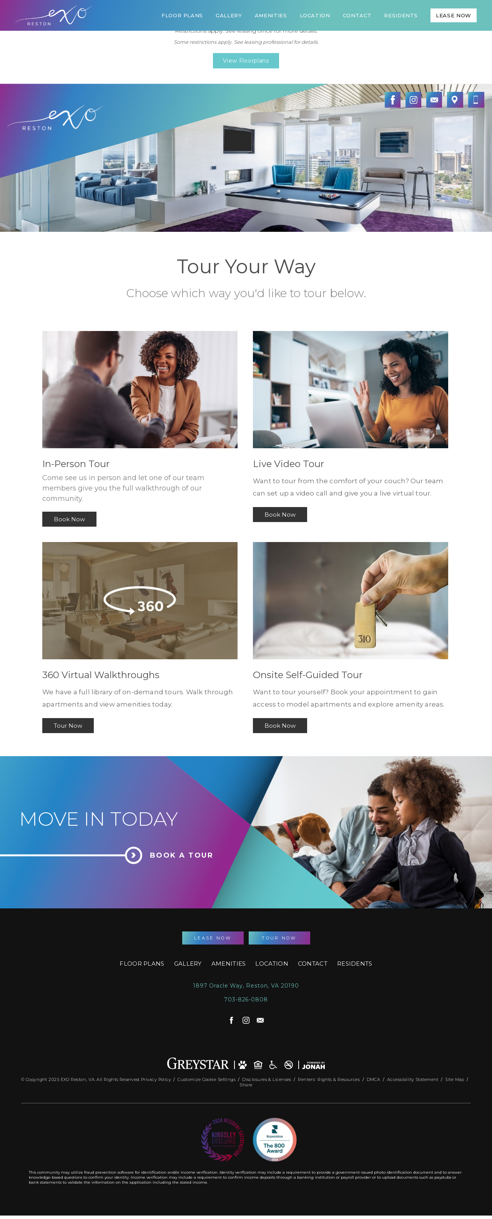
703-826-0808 (246, 999)
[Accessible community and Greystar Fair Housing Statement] (273, 1063)
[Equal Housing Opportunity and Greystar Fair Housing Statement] (258, 1063)
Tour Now (68, 725)
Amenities (271, 15)
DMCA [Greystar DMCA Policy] (374, 1078)
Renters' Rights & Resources (329, 1078)
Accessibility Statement (413, 1078)
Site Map (454, 1078)
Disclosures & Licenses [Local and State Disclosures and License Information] (267, 1078)
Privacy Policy (156, 1078)
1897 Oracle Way (246, 986)
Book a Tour (182, 855)
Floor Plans (182, 15)
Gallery (229, 15)
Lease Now (453, 15)
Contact (357, 15)
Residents (401, 15)
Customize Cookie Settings (207, 1078)
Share (245, 1083)
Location (315, 15)
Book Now (69, 519)
